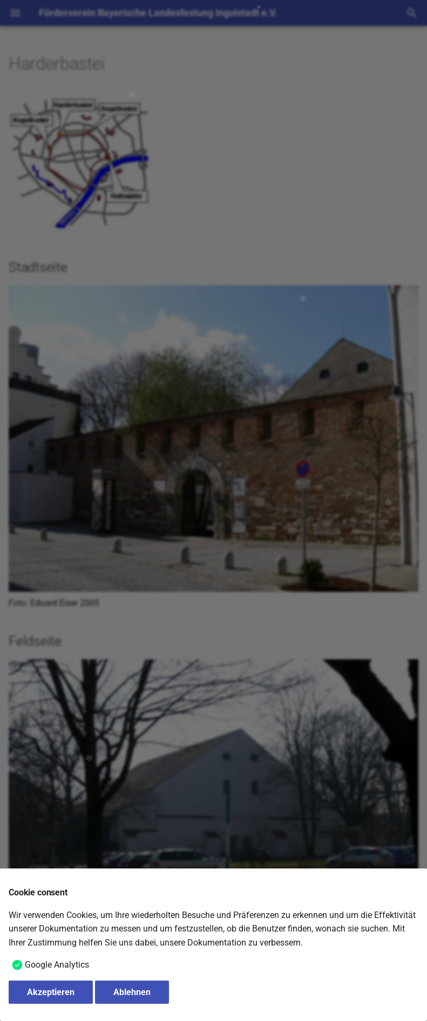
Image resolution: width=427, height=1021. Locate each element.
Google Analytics (57, 965)
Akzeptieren (50, 992)
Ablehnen (132, 992)
